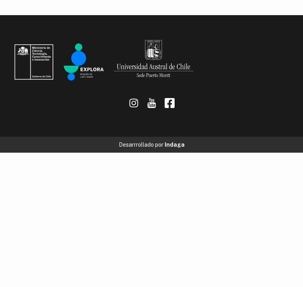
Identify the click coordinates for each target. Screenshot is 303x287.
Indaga (175, 145)
